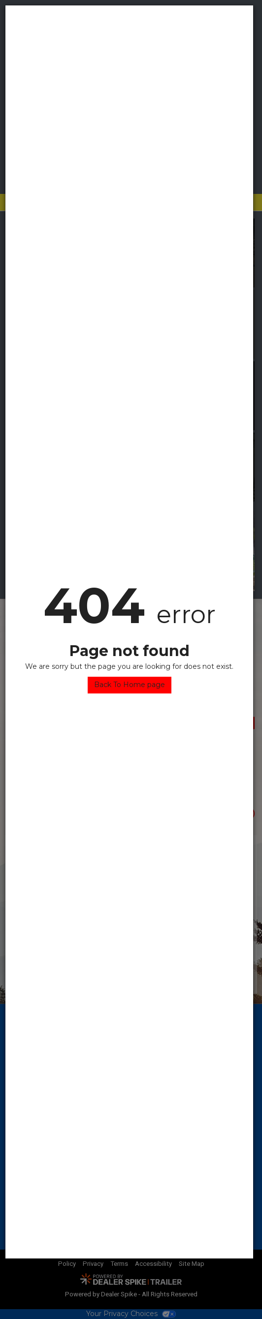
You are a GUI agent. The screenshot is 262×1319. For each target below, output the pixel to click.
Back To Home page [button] (129, 684)
